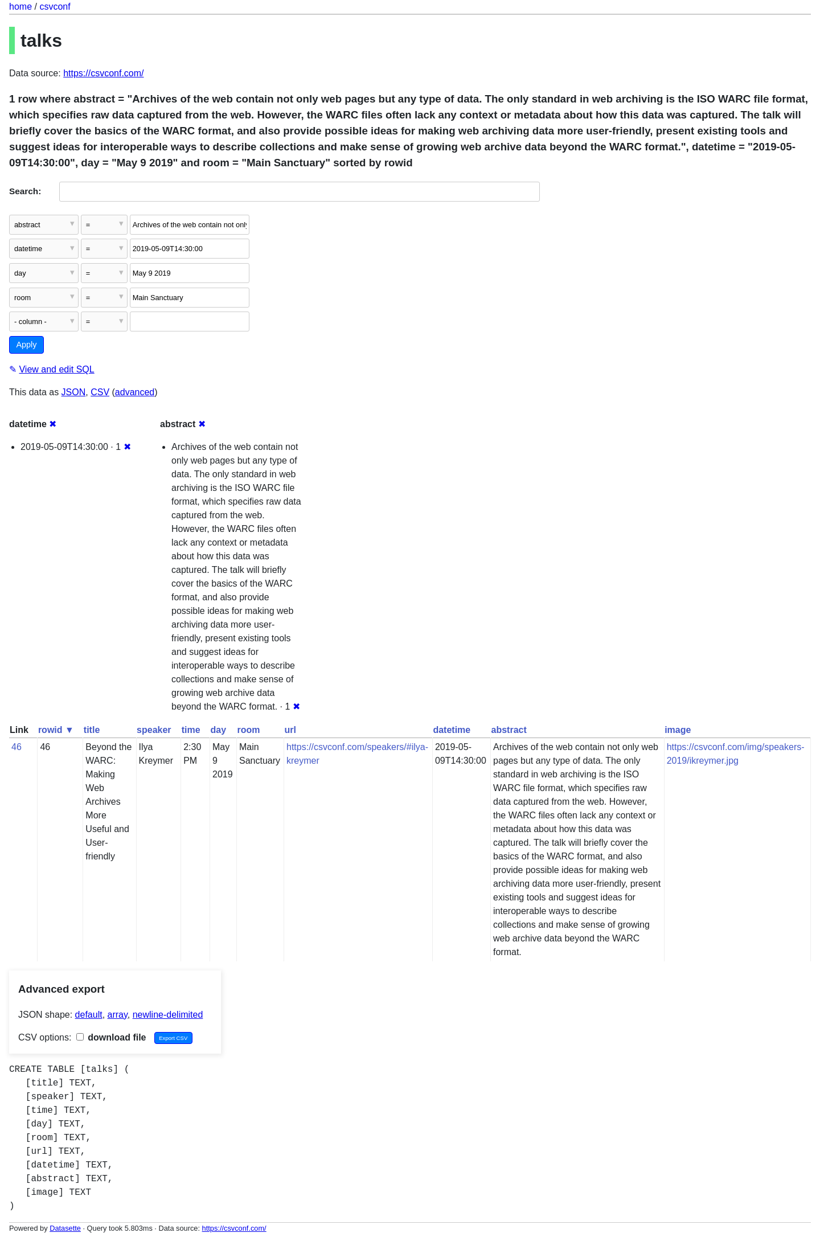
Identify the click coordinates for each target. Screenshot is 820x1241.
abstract (509, 730)
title (92, 730)
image (678, 730)
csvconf (54, 6)
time (191, 730)
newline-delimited (168, 1014)
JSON (74, 392)
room (248, 730)
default (88, 1014)
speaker (154, 730)
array (118, 1014)
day (218, 730)
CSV (100, 392)
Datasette (65, 1228)
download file (111, 1037)
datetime (451, 730)
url (290, 730)
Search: (25, 191)
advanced (134, 392)
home (20, 6)
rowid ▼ (56, 730)
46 (16, 747)
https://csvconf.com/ (103, 73)
